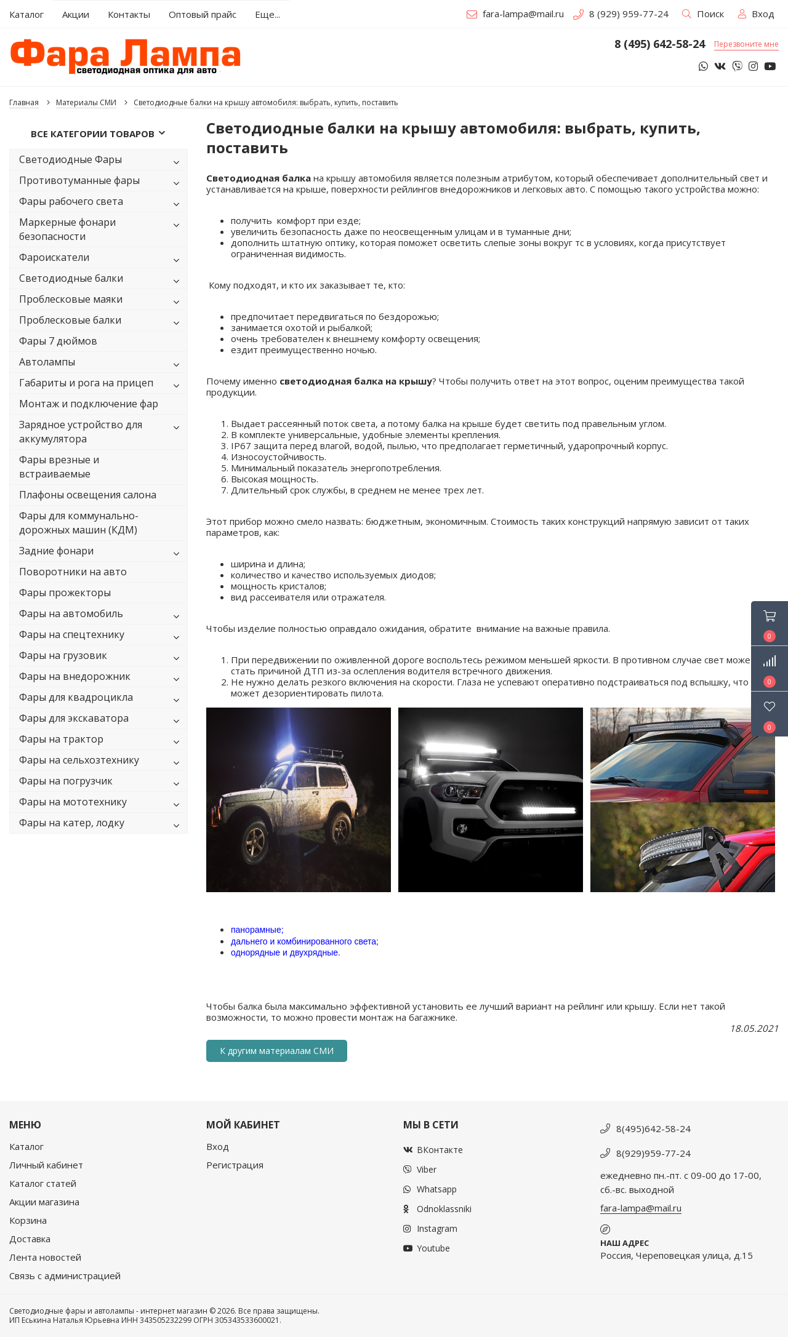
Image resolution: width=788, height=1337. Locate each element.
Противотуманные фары (101, 182)
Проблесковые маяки (101, 301)
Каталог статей (42, 1183)
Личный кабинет (46, 1165)
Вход (217, 1146)
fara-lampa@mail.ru (515, 13)
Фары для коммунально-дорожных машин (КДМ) (79, 523)
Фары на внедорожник (101, 678)
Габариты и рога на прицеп (101, 385)
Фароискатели (101, 259)
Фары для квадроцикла (101, 699)
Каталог (26, 1146)
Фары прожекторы (65, 592)
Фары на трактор (101, 741)
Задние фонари (101, 553)
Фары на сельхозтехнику (101, 762)
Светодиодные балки (101, 280)
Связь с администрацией (65, 1275)
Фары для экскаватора (101, 720)
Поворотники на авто (73, 571)
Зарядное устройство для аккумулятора (101, 431)
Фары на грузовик (101, 657)
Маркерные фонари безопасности (101, 229)
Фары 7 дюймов (58, 341)
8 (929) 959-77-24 (621, 13)
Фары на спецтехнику (101, 636)
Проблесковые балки (101, 322)
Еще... (267, 14)
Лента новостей (45, 1257)
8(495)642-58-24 (653, 1128)
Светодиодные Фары (101, 161)
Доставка (29, 1238)
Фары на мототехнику (101, 804)
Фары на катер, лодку (101, 825)
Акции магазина (44, 1201)
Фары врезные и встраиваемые (59, 467)
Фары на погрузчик (101, 783)
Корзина (28, 1220)
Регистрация (234, 1165)
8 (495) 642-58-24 (659, 44)
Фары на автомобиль (101, 616)
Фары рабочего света (101, 203)
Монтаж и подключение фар (88, 403)
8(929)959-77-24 (653, 1153)
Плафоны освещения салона (87, 494)
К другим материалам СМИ (277, 1050)
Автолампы (101, 364)
